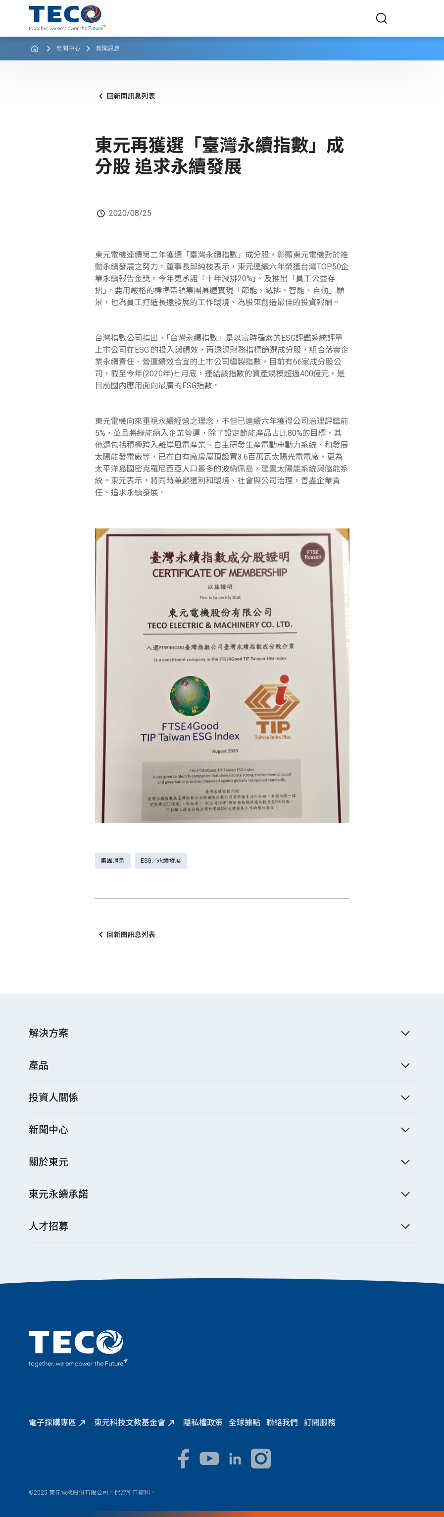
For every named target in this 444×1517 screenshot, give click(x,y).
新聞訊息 (108, 48)
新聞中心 (68, 48)
